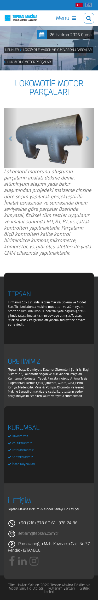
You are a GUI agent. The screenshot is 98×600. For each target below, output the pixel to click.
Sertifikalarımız (22, 457)
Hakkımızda (20, 436)
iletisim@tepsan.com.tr (38, 533)
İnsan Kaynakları (23, 464)
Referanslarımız (23, 450)
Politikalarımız (22, 443)
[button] (11, 138)
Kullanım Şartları (61, 588)
